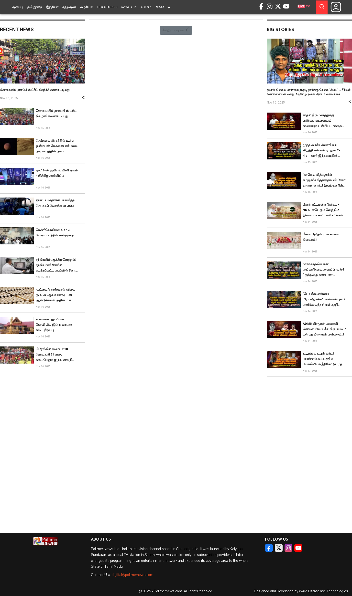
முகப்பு (17, 7)
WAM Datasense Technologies (323, 591)
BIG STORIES (107, 7)
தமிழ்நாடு (34, 7)
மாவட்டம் (128, 7)
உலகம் (146, 7)
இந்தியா (52, 7)
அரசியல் (86, 7)
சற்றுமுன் (69, 7)
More (163, 7)
